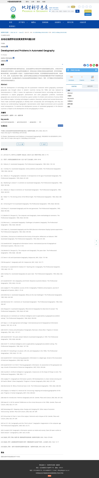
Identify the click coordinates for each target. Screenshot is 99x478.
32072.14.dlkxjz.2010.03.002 (59, 32)
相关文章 (90, 86)
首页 (10, 22)
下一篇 (43, 144)
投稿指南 (45, 22)
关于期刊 (22, 22)
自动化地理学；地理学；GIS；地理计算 (12, 115)
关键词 (69, 96)
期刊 (27, 2)
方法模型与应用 (5, 35)
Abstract (70, 93)
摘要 (69, 90)
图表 (38, 2)
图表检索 (88, 11)
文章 (32, 2)
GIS (40, 122)
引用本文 (70, 101)
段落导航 (74, 86)
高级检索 (88, 14)
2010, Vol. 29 (14, 32)
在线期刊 (58, 22)
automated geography (7, 122)
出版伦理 (83, 22)
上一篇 (20, 144)
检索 (43, 2)
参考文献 (70, 104)
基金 (69, 106)
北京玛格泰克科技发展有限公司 (49, 473)
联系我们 (12, 26)
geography (33, 122)
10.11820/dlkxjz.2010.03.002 (40, 32)
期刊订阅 (70, 22)
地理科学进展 (4, 32)
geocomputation (22, 122)
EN (69, 7)
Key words (71, 98)
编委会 (33, 22)
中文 (73, 7)
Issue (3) (21, 32)
